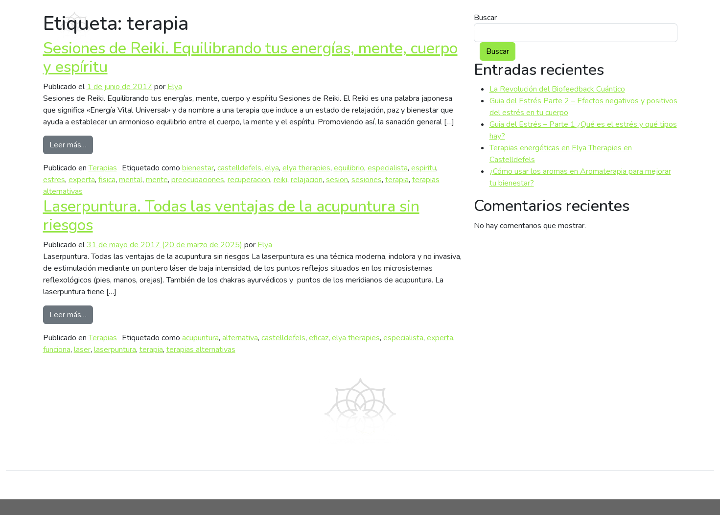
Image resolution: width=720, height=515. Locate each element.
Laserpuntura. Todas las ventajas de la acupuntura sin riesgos (231, 215)
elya (272, 168)
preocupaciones (197, 179)
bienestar (198, 168)
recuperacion (249, 179)
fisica (107, 179)
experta (82, 179)
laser (82, 349)
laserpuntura (115, 349)
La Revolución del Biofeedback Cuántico (557, 89)
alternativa (240, 337)
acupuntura (200, 337)
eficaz (318, 337)
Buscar (497, 51)
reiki (280, 179)
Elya (174, 86)
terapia (397, 179)
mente (157, 179)
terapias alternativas (200, 349)
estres (54, 179)
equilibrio (349, 168)
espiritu (423, 168)
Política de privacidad (493, 485)
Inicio (196, 485)
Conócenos (349, 485)
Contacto (648, 27)
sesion (337, 179)
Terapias (103, 168)
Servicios (523, 27)
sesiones (366, 179)
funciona (56, 349)
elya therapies (306, 168)
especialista (388, 168)
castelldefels (239, 168)
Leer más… (71, 144)
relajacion (307, 179)
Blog (588, 27)
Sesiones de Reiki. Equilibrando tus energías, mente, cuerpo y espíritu (250, 57)
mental (130, 179)
